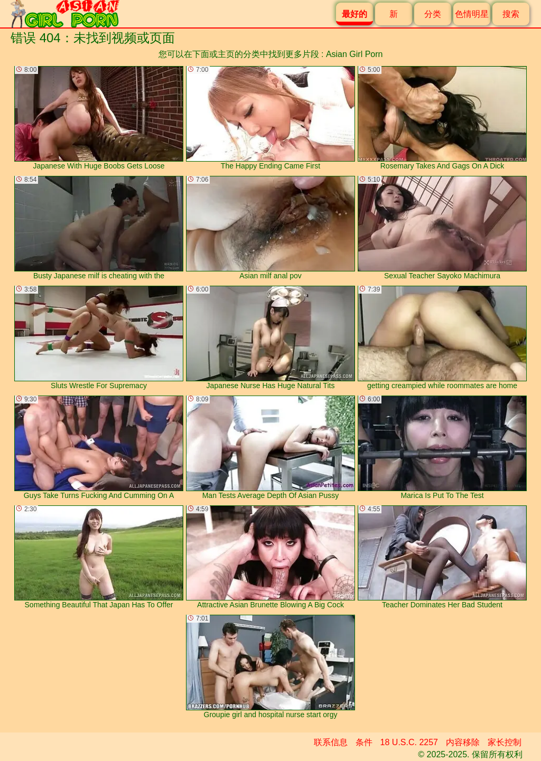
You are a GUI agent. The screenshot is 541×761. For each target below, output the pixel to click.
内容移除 (463, 742)
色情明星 (472, 14)
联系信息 (331, 742)
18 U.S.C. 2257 (409, 742)
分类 (432, 14)
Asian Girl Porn (354, 54)
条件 (364, 742)
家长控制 (504, 742)
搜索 (510, 14)
